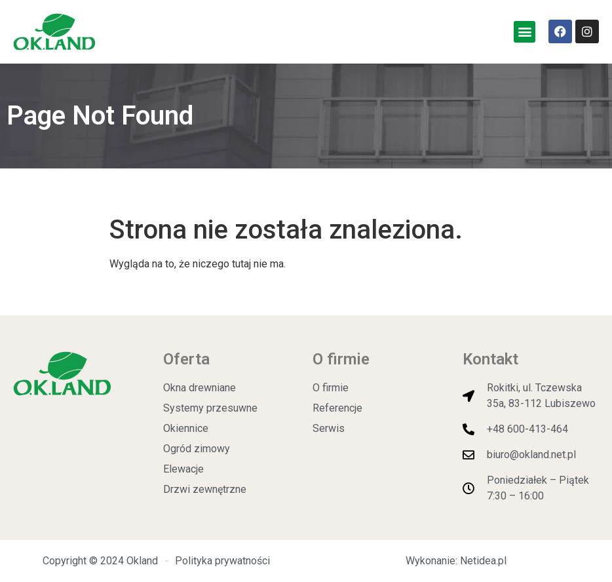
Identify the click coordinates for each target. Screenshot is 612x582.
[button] (524, 32)
